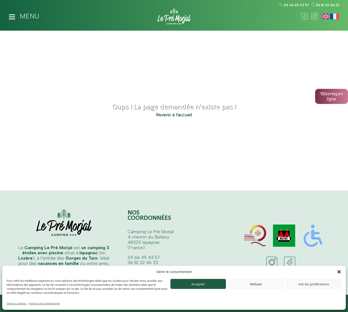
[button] (339, 272)
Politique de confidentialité (44, 303)
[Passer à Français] (334, 17)
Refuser (256, 284)
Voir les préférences (313, 284)
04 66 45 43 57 (294, 5)
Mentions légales (16, 303)
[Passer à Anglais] (325, 17)
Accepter (198, 284)
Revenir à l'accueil (174, 114)
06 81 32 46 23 (325, 5)
